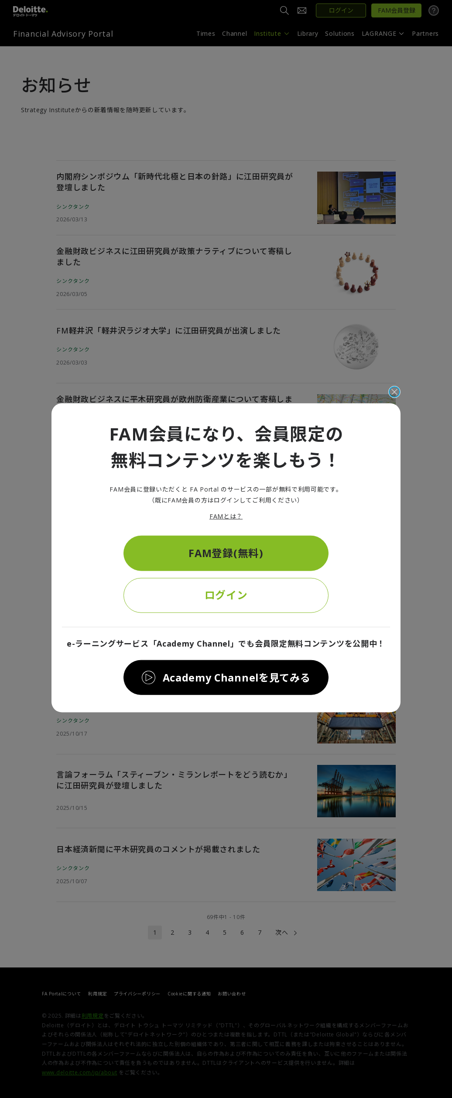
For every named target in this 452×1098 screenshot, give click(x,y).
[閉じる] (394, 391)
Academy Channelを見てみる (236, 678)
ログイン (226, 595)
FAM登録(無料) (226, 552)
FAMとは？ (226, 515)
